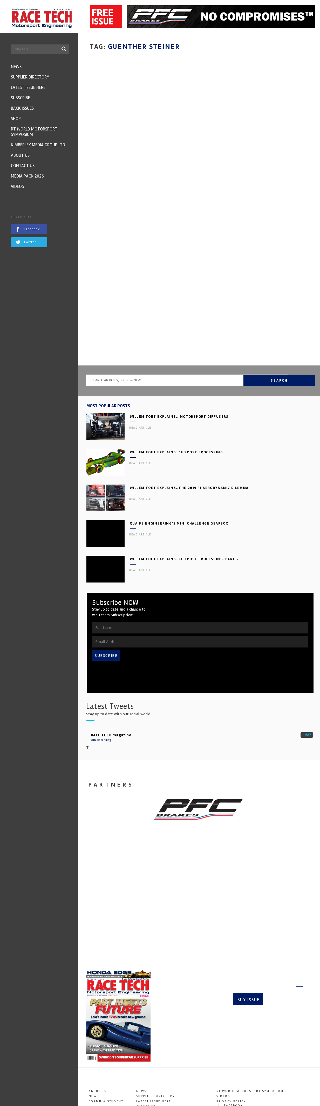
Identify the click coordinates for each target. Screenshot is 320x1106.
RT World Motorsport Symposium (169, 1030)
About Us (97, 999)
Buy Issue (248, 906)
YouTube (228, 1029)
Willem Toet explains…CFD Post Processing (176, 360)
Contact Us (147, 1046)
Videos (143, 1056)
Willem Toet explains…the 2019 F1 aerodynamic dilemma (189, 395)
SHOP (141, 1025)
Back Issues (147, 1020)
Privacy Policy (231, 1009)
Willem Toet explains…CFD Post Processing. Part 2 (184, 466)
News (94, 1004)
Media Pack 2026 (152, 1051)
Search (301, 287)
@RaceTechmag (101, 648)
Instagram (230, 1024)
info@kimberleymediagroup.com (262, 1079)
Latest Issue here (153, 1009)
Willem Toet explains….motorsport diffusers (179, 324)
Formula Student (106, 1009)
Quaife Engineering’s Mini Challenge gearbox (179, 431)
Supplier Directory (155, 1004)
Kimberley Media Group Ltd (163, 1035)
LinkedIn (228, 1034)
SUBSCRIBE (106, 563)
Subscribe (285, 906)
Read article (140, 335)
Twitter (227, 1018)
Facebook (229, 1013)
